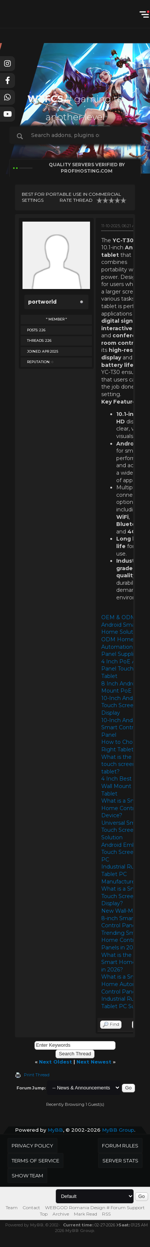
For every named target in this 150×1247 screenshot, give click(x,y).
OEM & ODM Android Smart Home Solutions (122, 624)
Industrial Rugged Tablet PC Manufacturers (124, 874)
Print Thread (37, 1074)
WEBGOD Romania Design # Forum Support (95, 1207)
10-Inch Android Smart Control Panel (121, 727)
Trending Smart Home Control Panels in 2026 (121, 940)
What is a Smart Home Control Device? (122, 808)
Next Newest (93, 1062)
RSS (106, 1214)
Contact (31, 1207)
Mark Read (85, 1214)
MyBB (55, 1130)
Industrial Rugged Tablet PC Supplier (125, 1002)
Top (44, 1214)
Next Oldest (55, 1062)
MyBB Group (118, 1130)
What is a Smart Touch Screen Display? (122, 896)
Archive (60, 1214)
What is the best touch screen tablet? (123, 764)
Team (12, 1207)
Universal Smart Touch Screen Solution (121, 830)
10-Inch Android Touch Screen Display (121, 705)
